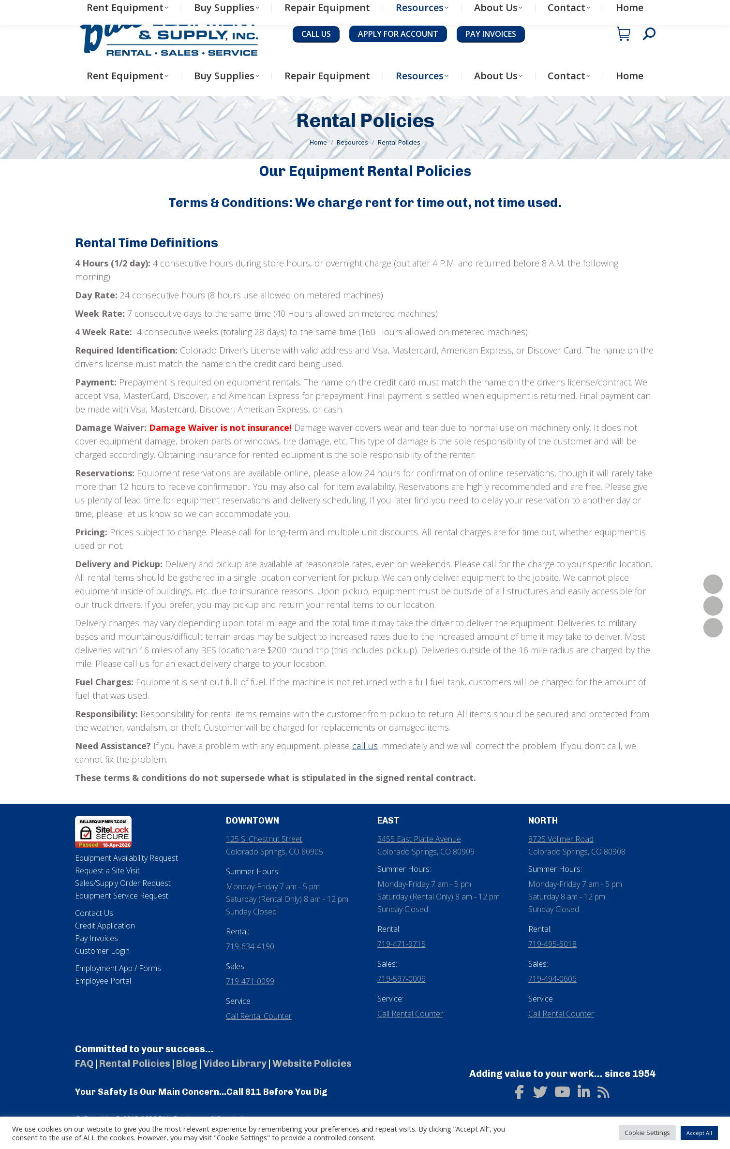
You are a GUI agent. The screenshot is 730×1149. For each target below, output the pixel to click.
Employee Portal (103, 980)
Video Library (235, 1063)
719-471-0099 (250, 981)
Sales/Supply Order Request (123, 883)
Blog (186, 1063)
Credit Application (105, 925)
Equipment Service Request (121, 895)
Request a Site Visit (107, 870)
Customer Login (102, 950)
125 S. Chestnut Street (264, 839)
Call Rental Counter (259, 1016)
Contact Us (94, 913)
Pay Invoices (96, 938)
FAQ (84, 1063)
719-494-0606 (552, 978)
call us (365, 745)
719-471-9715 (401, 944)
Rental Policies (134, 1063)
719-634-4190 (250, 946)
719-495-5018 (552, 944)
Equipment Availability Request (126, 858)
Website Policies (312, 1063)
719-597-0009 (401, 978)
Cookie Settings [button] (647, 1132)
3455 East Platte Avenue (419, 839)
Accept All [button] (699, 1132)
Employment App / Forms (118, 968)
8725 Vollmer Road (561, 839)
